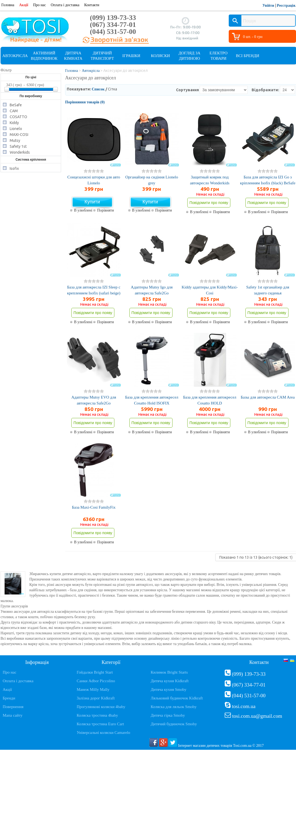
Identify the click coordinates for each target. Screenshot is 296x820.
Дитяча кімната (73, 56)
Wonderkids (20, 152)
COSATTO (18, 116)
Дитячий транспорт (102, 56)
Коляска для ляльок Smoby (174, 707)
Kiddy (14, 122)
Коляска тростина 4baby (97, 715)
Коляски (160, 56)
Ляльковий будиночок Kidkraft (177, 698)
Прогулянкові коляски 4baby (101, 707)
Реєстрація (286, 5)
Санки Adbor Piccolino (96, 681)
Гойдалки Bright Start (95, 672)
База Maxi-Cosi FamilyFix (93, 507)
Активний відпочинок (44, 56)
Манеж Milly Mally (93, 689)
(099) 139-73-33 (113, 18)
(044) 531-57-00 (113, 32)
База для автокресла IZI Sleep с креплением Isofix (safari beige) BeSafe (93, 293)
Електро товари (219, 56)
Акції (23, 5)
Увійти (268, 5)
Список (98, 89)
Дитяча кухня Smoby (168, 689)
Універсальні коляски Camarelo (103, 732)
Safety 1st (18, 146)
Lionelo (16, 128)
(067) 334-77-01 (113, 25)
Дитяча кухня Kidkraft (170, 681)
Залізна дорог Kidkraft (96, 698)
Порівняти (105, 210)
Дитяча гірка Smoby (168, 715)
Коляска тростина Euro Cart (100, 724)
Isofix (14, 168)
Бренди (9, 698)
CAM (14, 110)
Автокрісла (15, 56)
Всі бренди (247, 56)
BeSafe (16, 104)
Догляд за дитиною (189, 56)
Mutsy (15, 140)
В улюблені (83, 210)
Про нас (39, 5)
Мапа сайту (13, 715)
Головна (7, 5)
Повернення (13, 707)
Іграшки (131, 56)
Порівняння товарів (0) (85, 102)
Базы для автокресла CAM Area (268, 397)
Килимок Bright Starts (169, 672)
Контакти (91, 5)
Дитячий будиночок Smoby (174, 724)
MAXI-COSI (19, 134)
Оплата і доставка (65, 5)
